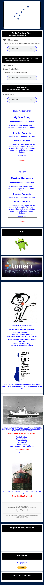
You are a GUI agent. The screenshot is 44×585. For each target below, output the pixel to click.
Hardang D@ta (24, 517)
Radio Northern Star (22, 286)
